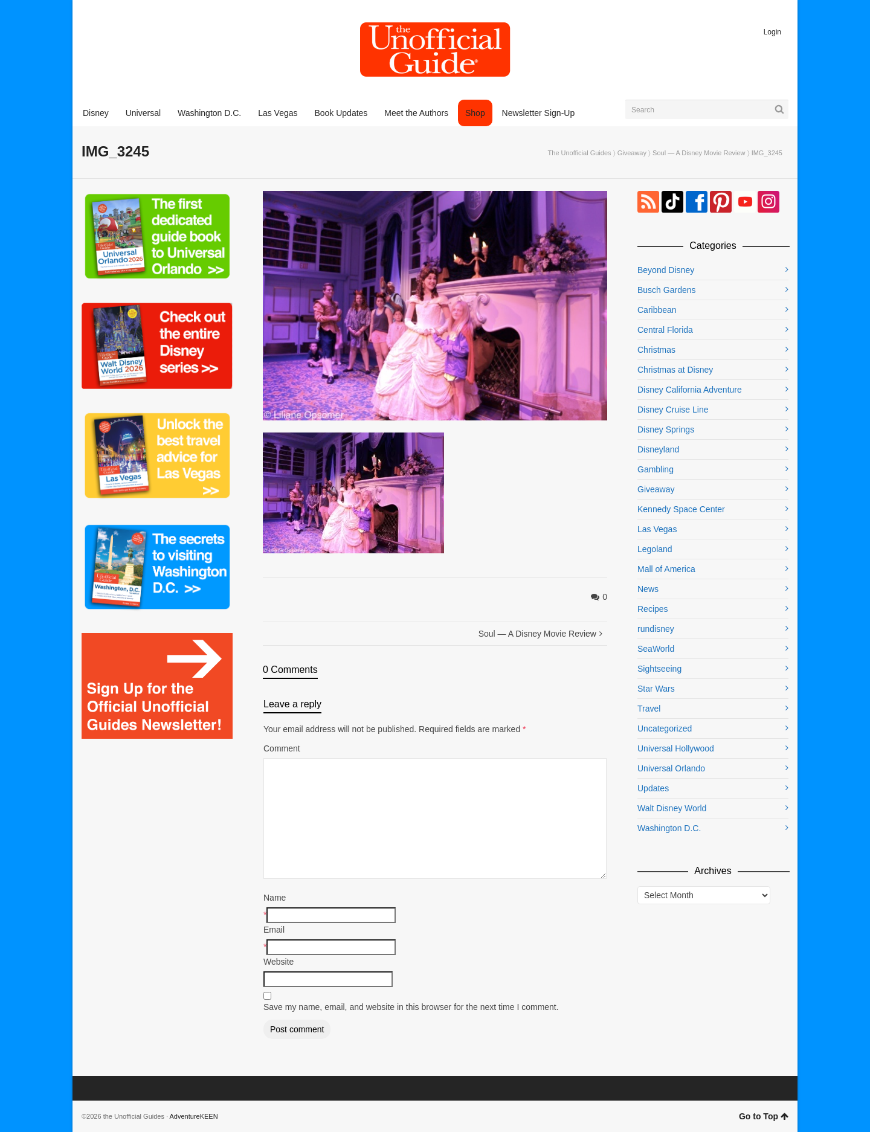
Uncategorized (664, 728)
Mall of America (666, 569)
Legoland (654, 549)
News (648, 589)
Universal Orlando (671, 768)
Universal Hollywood (675, 748)
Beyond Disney (665, 270)
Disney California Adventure (689, 389)
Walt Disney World (671, 808)
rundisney (655, 629)
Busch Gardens (666, 290)
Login (772, 32)
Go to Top (763, 1116)
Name (274, 897)
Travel (648, 708)
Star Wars (656, 688)
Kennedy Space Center (681, 509)
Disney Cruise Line (673, 409)
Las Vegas (657, 529)
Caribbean (657, 310)
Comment (281, 748)
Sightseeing (659, 669)
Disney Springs (665, 429)
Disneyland (658, 449)
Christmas (656, 350)
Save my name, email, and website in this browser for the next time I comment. (411, 1007)
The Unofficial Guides (579, 152)
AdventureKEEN (194, 1116)
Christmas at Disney (675, 370)
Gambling (655, 469)
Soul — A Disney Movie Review (698, 152)
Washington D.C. (669, 828)
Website (278, 961)
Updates (653, 788)
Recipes (652, 609)
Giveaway (631, 152)
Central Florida (665, 330)
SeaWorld (655, 649)
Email (274, 929)
